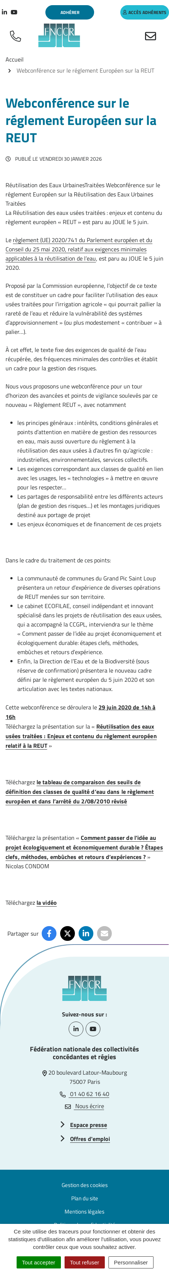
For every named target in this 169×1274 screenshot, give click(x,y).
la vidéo (47, 902)
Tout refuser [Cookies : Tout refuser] (84, 1262)
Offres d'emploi (90, 1138)
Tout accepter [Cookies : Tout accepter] (38, 1262)
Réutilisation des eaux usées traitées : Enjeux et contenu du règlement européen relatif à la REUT (81, 736)
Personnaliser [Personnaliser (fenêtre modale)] (131, 1262)
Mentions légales (84, 1211)
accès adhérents (144, 12)
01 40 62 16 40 (84, 1093)
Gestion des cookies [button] (85, 1185)
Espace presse (88, 1124)
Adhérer (70, 12)
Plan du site (84, 1198)
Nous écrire (84, 1106)
